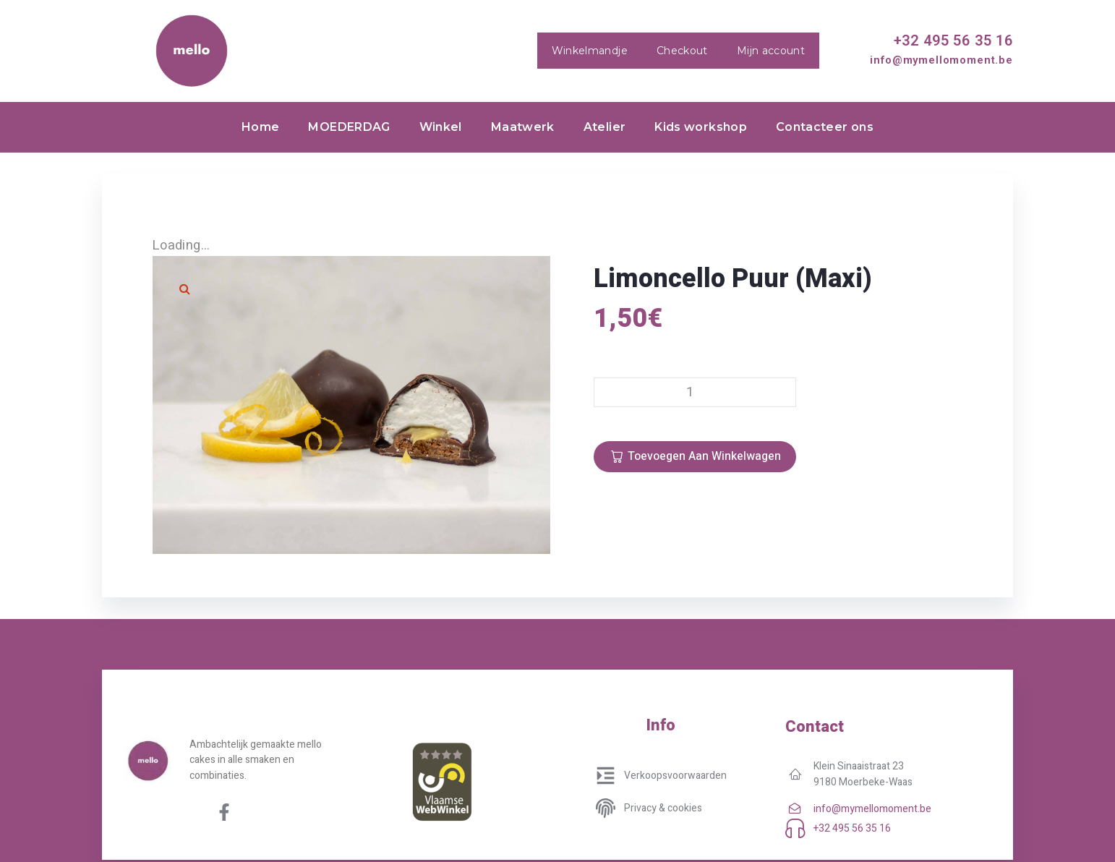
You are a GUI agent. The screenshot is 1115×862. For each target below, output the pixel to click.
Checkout (682, 50)
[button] (185, 288)
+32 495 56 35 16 (953, 40)
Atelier (605, 127)
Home (260, 127)
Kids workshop (700, 127)
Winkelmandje (590, 50)
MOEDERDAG (349, 127)
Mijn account (771, 50)
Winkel (440, 127)
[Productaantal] (695, 392)
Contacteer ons (824, 127)
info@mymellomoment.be (941, 60)
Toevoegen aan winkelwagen (704, 456)
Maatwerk (523, 127)
